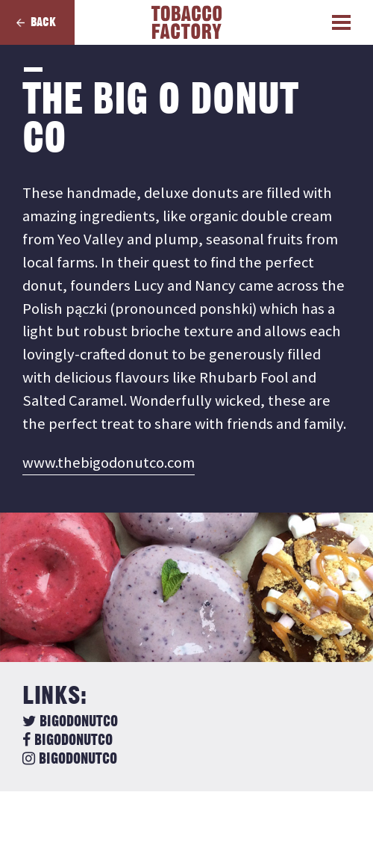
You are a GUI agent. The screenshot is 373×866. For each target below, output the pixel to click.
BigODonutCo (70, 721)
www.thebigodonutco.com (108, 462)
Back (43, 22)
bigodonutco (67, 740)
